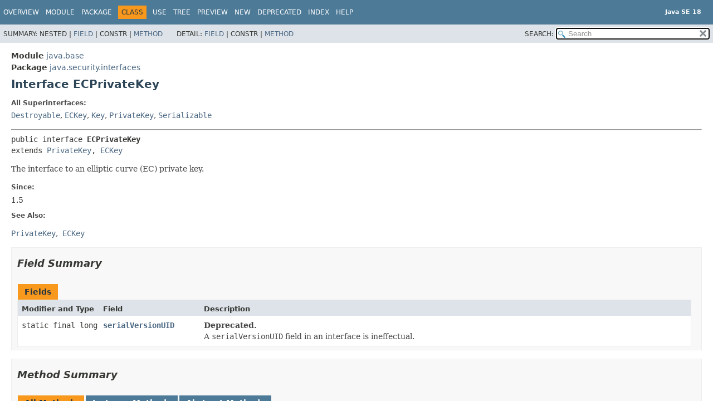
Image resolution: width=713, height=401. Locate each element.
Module (60, 12)
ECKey (76, 115)
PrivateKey (131, 115)
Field (83, 34)
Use (160, 12)
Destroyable (35, 115)
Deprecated (279, 12)
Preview (212, 12)
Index (318, 12)
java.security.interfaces (95, 67)
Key (98, 115)
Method (148, 34)
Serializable (185, 115)
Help (344, 12)
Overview (21, 12)
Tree (182, 12)
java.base (65, 55)
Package (96, 12)
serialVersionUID (138, 325)
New (243, 12)
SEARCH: (539, 34)
